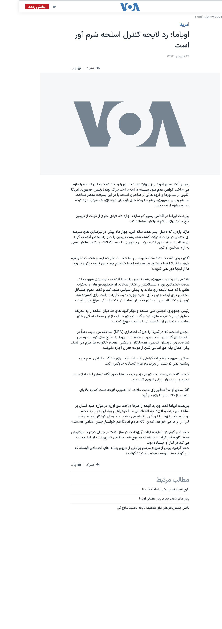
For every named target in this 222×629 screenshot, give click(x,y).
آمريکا (165, 25)
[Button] (74, 68)
